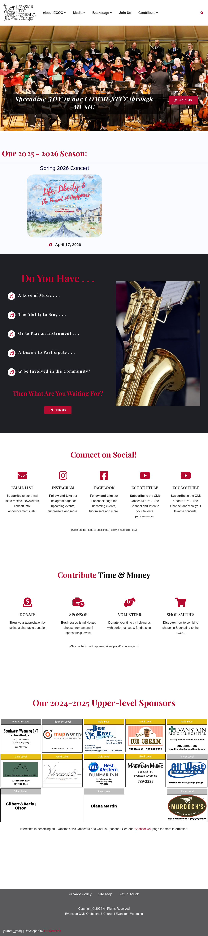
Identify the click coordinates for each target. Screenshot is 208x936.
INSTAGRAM (63, 487)
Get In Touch (129, 894)
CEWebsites (52, 931)
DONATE (28, 614)
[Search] (201, 12)
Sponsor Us (143, 829)
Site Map (105, 894)
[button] (65, 13)
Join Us (125, 13)
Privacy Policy (80, 894)
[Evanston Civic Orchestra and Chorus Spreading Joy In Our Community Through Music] (19, 12)
